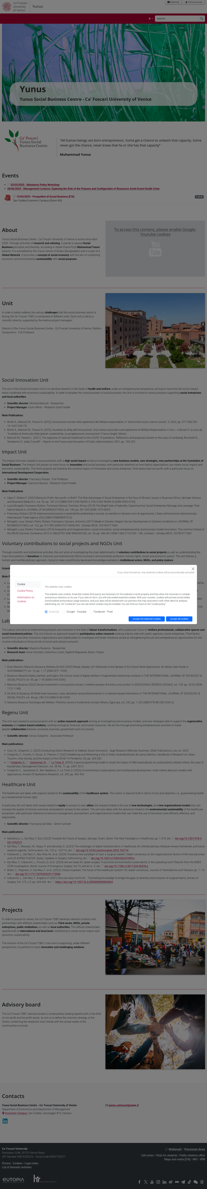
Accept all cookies (179, 619)
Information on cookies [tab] (25, 599)
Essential (54, 611)
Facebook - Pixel (103, 611)
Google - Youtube (76, 611)
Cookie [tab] (21, 584)
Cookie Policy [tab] (25, 590)
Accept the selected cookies (147, 619)
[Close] (193, 568)
